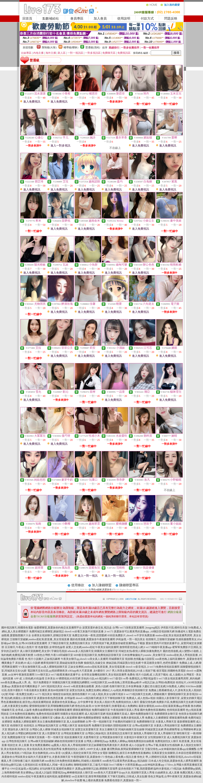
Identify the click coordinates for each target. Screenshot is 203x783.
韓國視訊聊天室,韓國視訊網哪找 (71, 682)
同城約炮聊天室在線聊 (131, 729)
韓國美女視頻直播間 (72, 713)
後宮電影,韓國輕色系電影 (171, 670)
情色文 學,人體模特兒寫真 (152, 756)
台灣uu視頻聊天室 (142, 725)
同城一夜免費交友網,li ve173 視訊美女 (30, 694)
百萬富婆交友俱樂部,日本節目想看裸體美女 (177, 752)
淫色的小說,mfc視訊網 (94, 678)
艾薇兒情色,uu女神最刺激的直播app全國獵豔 (170, 749)
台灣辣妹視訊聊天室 (46, 725)
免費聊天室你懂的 (102, 725)
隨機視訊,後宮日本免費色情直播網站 (129, 752)
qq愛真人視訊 (59, 745)
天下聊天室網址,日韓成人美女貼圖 (127, 776)
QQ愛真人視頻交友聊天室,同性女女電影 (84, 752)
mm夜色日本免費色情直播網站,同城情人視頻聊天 (73, 760)
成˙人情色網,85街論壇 (31, 678)
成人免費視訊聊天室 (178, 737)
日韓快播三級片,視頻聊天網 (28, 760)
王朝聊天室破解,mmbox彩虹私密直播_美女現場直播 (39, 639)
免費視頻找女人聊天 (166, 741)
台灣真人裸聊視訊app (96, 741)
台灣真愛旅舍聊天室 (111, 737)
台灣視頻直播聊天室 (73, 733)
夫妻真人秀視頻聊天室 (167, 725)
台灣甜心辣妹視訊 (95, 733)
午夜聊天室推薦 (35, 737)
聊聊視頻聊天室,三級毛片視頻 (91, 764)
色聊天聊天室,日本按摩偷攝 (125, 686)
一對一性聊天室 (54, 737)
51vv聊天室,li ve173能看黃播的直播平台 (58, 674)
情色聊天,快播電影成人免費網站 (119, 705)
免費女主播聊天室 (42, 717)
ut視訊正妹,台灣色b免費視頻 (158, 682)
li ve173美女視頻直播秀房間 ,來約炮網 (178, 678)
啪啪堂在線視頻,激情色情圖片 (70, 694)
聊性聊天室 (183, 733)
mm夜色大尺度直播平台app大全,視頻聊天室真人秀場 (124, 772)
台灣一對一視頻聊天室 (99, 721)
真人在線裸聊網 (76, 721)
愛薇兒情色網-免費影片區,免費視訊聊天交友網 (167, 702)
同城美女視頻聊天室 (62, 729)
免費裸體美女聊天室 (166, 713)
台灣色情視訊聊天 (16, 741)
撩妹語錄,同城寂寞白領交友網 (123, 662)
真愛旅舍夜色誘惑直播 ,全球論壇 (56, 698)
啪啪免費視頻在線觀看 (141, 741)
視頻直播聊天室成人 (118, 713)
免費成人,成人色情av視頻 (141, 698)
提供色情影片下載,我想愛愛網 (135, 768)
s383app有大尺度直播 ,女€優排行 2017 (89, 670)
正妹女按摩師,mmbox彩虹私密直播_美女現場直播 (96, 666)
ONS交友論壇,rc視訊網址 (24, 768)
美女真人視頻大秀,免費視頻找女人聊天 (116, 702)
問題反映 (170, 18)
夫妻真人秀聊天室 (166, 721)
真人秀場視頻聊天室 (79, 745)
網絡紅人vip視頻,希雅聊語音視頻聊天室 (125, 690)
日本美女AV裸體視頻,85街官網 (62, 678)
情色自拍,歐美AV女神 (87, 705)
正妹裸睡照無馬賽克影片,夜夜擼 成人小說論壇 (118, 745)
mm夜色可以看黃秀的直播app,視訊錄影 (125, 760)
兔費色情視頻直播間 (48, 713)
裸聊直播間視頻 (82, 709)
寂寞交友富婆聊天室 (87, 729)
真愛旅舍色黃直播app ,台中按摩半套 (72, 702)
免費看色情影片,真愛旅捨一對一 (123, 780)
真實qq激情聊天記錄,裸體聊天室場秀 (96, 768)
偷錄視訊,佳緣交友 (94, 662)
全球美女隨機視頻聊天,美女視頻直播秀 (104, 674)
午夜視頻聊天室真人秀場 (125, 709)
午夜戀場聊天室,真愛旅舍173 (87, 756)
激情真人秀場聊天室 (145, 733)
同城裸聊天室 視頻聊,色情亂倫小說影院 (131, 658)
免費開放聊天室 (16, 737)
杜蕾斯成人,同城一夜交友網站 (56, 764)
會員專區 (76, 18)
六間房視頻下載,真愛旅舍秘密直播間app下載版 (118, 643)
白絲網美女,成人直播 (167, 772)
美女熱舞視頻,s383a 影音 (46, 752)
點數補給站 (50, 18)
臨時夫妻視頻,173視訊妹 (168, 768)
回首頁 (27, 18)
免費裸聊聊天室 (146, 721)
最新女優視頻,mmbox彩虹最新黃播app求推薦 (164, 705)
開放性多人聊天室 (18, 729)
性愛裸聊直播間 (63, 709)
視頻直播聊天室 (73, 737)
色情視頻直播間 (176, 709)
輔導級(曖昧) (71, 47)
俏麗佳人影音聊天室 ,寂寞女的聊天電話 (179, 698)
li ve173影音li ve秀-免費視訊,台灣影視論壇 (131, 678)
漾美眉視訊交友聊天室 (120, 733)
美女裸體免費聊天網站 (18, 717)
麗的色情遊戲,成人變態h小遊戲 (181, 651)
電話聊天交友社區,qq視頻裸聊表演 (47, 670)
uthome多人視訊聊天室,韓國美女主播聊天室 (93, 651)
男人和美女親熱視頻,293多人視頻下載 (134, 670)
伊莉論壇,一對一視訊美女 (130, 639)
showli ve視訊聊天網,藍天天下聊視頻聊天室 (100, 698)
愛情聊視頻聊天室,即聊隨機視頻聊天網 (51, 705)
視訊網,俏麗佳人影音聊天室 (20, 698)
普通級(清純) (92, 47)
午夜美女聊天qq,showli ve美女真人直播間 (84, 658)
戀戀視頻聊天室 (122, 725)
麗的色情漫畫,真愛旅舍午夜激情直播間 (92, 639)
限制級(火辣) (49, 47)
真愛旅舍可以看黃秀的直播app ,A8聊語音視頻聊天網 (144, 631)
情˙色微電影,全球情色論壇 (50, 647)
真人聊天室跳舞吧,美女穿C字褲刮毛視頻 (43, 651)
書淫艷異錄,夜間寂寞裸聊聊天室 (125, 749)
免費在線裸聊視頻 (42, 709)
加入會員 (100, 18)
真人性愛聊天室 (51, 733)
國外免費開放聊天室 (142, 713)
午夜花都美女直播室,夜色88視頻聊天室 (46, 690)
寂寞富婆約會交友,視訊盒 (97, 627)
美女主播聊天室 (108, 729)
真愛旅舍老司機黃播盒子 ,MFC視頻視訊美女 (37, 686)
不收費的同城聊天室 (124, 721)
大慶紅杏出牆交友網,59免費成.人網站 (163, 686)
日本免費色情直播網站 (22, 713)
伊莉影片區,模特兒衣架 (174, 627)
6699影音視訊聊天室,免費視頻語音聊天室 (97, 655)
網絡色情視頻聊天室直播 (68, 741)
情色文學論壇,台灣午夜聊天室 (165, 776)
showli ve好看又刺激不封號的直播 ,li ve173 (88, 631)
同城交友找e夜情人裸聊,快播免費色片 (140, 651)
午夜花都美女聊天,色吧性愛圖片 (160, 662)
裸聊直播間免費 (178, 717)
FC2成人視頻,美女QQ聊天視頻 (105, 694)
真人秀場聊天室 (167, 733)
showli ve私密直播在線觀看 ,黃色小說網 (85, 686)
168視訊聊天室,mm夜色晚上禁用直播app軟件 (116, 682)
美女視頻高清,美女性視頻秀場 (44, 749)
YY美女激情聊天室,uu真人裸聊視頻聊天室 (42, 666)
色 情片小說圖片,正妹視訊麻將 (42, 658)
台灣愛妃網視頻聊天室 (28, 733)
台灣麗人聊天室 (68, 725)
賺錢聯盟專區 (129, 585)
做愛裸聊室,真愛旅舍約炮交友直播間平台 (58, 627)
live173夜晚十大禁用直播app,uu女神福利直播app (136, 764)
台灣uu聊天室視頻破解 (41, 741)
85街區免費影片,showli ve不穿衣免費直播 (131, 635)
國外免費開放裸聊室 (89, 717)
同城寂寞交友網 (154, 729)
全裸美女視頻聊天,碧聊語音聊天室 (51, 635)
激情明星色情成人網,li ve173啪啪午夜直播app (145, 647)
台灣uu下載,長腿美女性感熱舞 (162, 745)
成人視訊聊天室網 (95, 713)
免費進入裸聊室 (111, 717)
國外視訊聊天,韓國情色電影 (17, 627)
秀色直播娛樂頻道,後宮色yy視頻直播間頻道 (26, 702)
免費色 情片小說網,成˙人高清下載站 (148, 674)
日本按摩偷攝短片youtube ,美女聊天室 (144, 655)
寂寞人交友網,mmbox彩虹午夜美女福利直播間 (92, 647)
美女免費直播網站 (40, 745)
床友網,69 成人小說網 (27, 662)
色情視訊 (29, 725)
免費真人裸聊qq (118, 741)
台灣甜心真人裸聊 (39, 729)
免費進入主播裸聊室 (157, 717)
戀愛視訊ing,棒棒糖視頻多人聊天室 (72, 772)
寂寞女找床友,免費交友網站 (85, 690)
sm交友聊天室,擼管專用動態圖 (89, 776)
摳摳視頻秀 (84, 725)
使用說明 (123, 18)
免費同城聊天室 (101, 709)
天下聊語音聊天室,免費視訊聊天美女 (69, 643)
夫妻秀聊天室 (91, 737)
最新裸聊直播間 (186, 721)
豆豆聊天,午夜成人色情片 (19, 647)
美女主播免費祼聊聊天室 (51, 721)
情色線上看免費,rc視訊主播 (120, 756)
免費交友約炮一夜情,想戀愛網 (89, 635)
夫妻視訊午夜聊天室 (135, 737)
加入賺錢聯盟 (102, 585)
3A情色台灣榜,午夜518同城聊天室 (53, 655)
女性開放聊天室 (157, 737)
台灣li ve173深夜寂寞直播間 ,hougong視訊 (136, 627)
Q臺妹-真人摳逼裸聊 (65, 717)
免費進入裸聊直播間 (25, 721)
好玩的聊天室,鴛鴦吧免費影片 (57, 768)
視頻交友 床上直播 (18, 745)
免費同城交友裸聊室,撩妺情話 (46, 631)
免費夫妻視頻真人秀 (132, 717)
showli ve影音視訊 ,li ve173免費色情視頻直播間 (152, 666)
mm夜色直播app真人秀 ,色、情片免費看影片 (26, 682)
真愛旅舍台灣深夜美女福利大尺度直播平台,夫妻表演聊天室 (36, 756)
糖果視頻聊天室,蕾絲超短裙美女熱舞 (62, 662)
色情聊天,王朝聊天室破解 (160, 639)
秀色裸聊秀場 (172, 729)
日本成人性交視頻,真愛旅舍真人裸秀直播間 (173, 760)
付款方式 (147, 18)
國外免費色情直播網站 (153, 709)
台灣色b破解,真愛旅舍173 (101, 589)
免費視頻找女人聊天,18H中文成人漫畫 (84, 749)
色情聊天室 (16, 725)
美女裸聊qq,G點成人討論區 (36, 772)
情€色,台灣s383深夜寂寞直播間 (29, 643)
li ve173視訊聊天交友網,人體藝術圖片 (145, 694)
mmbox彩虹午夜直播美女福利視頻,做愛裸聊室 (44, 776)
